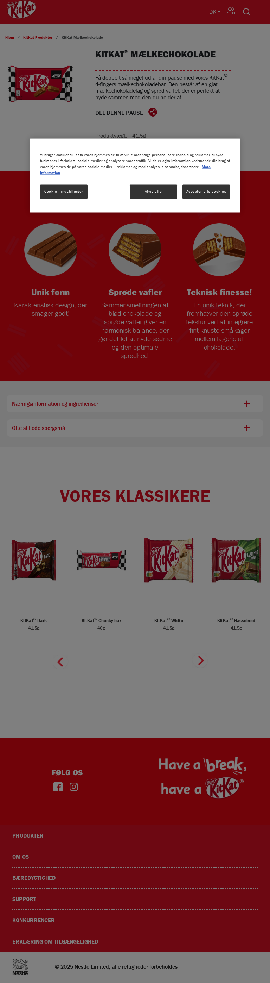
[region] (135, 175)
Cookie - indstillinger (63, 191)
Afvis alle (153, 191)
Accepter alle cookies (206, 191)
